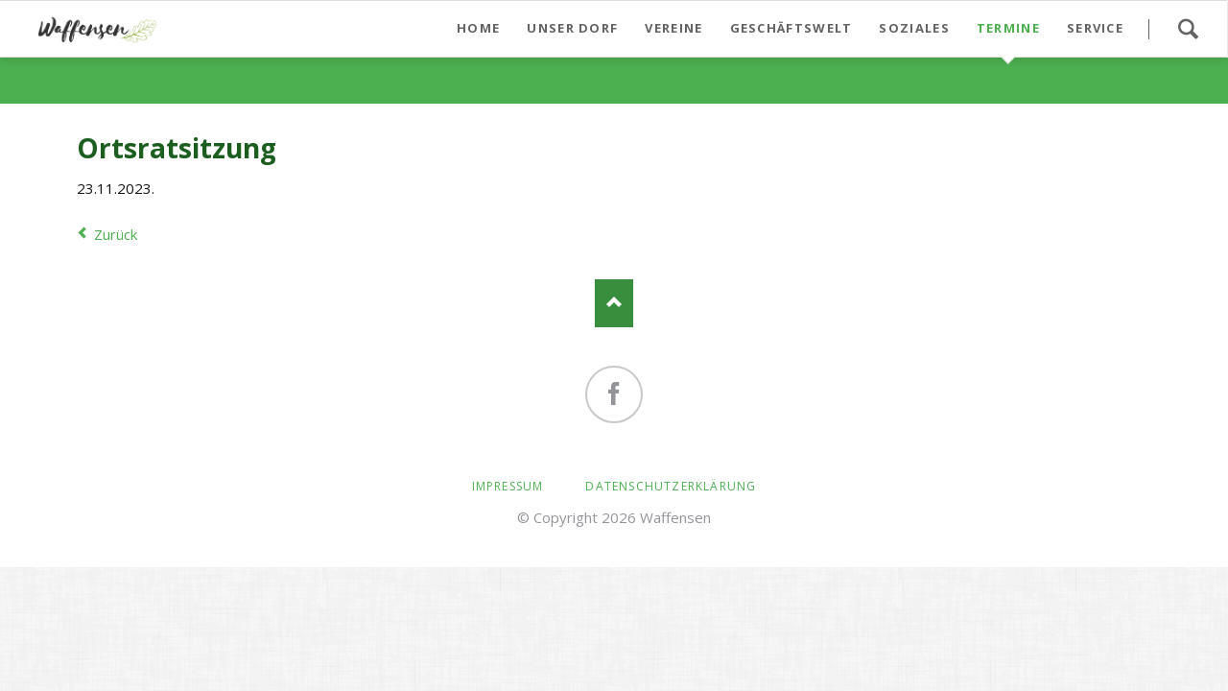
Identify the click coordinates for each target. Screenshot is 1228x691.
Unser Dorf (572, 27)
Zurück (115, 234)
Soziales (914, 27)
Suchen (1187, 29)
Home (478, 27)
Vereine (673, 27)
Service (1095, 27)
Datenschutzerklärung (670, 486)
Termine (1008, 27)
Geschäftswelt (791, 27)
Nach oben (614, 303)
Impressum (508, 486)
